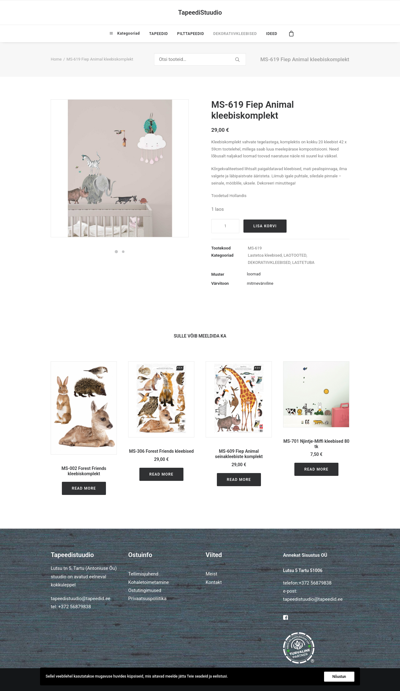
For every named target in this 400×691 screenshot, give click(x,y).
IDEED (272, 34)
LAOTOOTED (295, 255)
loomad (254, 274)
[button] (84, 408)
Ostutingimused (144, 590)
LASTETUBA (303, 262)
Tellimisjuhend (143, 574)
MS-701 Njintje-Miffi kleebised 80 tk (316, 444)
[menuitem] (124, 33)
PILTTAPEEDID (190, 34)
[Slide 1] (116, 251)
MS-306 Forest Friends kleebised (161, 451)
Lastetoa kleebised (265, 255)
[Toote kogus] (225, 226)
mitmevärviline (260, 283)
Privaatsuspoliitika (147, 598)
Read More (84, 488)
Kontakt (214, 582)
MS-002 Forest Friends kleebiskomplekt (84, 471)
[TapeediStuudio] (200, 12)
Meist (211, 574)
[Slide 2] (123, 251)
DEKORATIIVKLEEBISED (235, 34)
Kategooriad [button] (128, 33)
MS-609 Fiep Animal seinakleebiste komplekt (239, 454)
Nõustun (339, 676)
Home (56, 59)
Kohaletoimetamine (148, 582)
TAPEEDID (158, 34)
